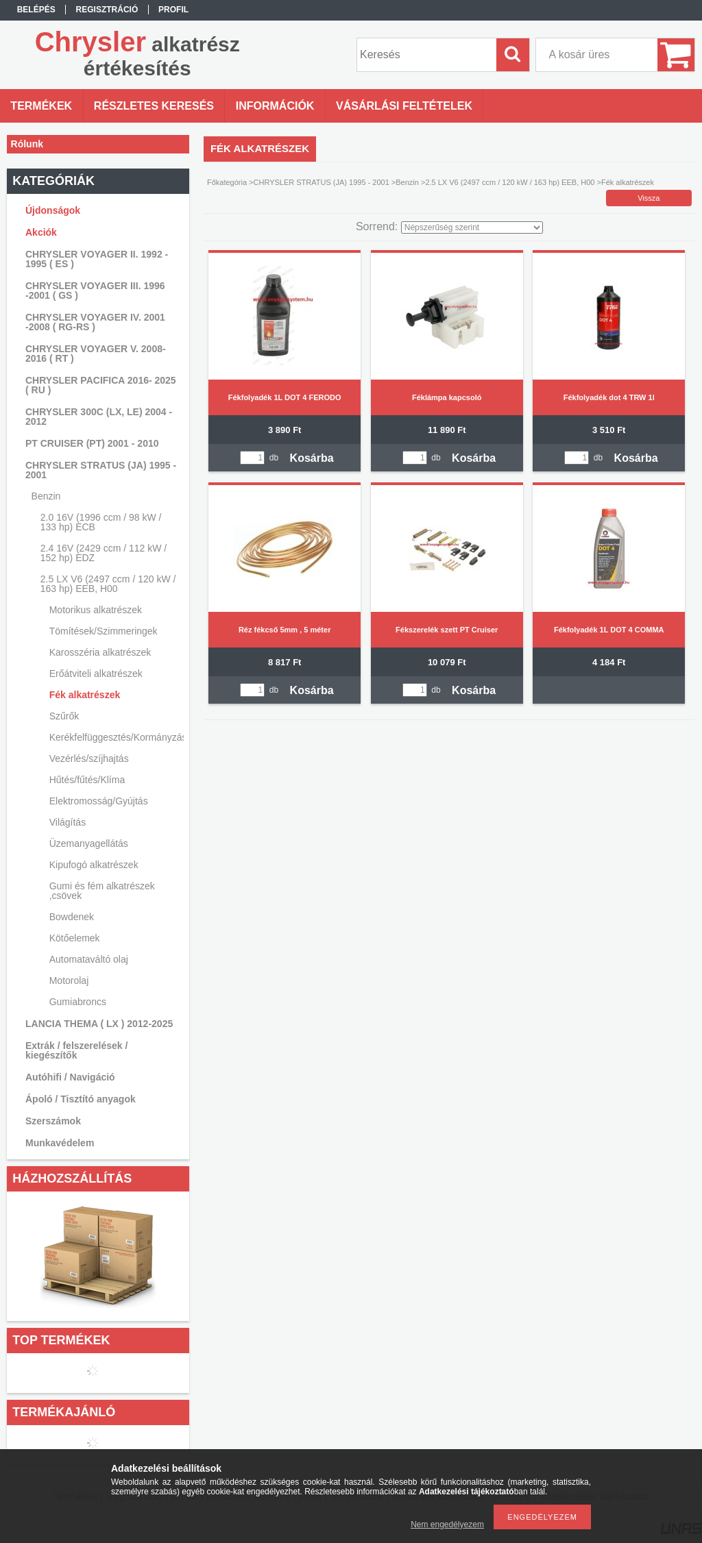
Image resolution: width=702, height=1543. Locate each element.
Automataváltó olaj (88, 959)
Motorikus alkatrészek (95, 609)
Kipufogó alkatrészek (93, 864)
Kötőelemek (74, 938)
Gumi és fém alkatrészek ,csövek (102, 890)
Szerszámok (53, 1120)
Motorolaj (69, 980)
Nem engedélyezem (447, 1524)
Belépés (36, 9)
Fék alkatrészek (85, 694)
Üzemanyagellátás (88, 843)
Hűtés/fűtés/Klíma (87, 779)
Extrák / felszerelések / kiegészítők (76, 1050)
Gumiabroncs (77, 1001)
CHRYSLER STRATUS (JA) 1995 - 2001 (321, 182)
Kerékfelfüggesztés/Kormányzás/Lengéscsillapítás (115, 737)
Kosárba (312, 458)
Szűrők (64, 716)
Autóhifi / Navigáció (70, 1077)
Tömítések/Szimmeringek (103, 631)
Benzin (407, 182)
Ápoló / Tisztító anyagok (80, 1099)
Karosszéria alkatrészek (100, 652)
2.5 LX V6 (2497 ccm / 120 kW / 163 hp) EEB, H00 (509, 182)
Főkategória (227, 182)
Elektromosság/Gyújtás (98, 800)
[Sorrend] (472, 227)
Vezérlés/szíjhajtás (89, 758)
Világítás (67, 822)
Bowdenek (71, 916)
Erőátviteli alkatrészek (96, 673)
